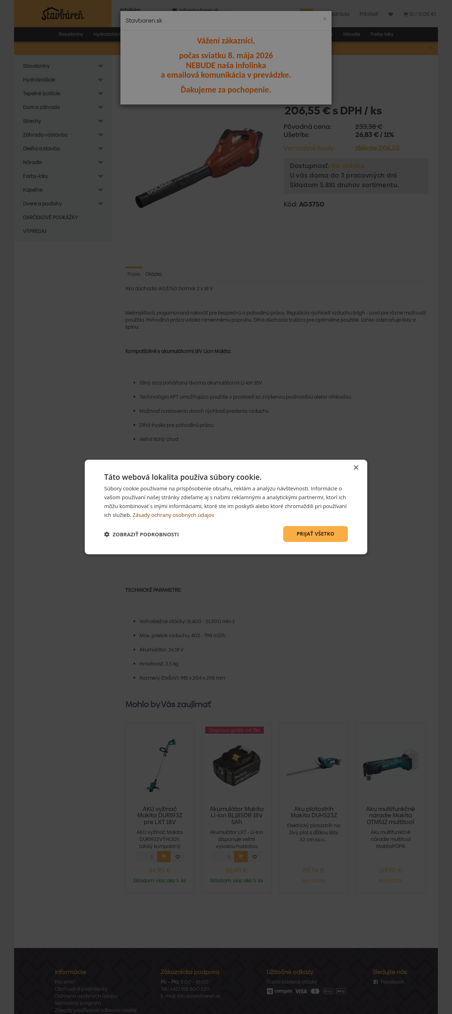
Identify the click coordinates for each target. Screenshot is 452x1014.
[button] (141, 534)
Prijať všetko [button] (315, 533)
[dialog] (226, 507)
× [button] (355, 468)
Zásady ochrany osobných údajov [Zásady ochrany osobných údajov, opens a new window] (173, 514)
